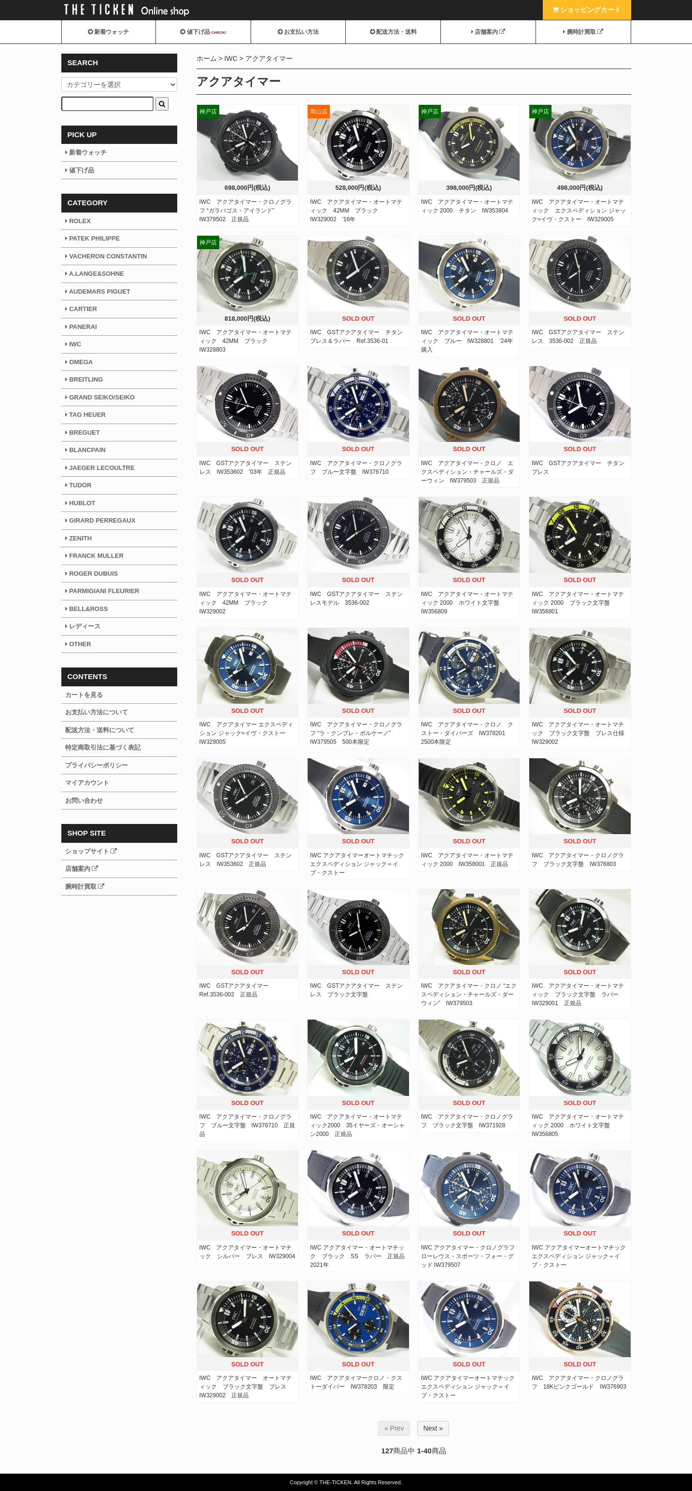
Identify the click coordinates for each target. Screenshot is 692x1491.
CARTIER (81, 308)
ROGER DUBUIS (91, 573)
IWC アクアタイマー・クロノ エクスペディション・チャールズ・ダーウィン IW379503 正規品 (467, 472)
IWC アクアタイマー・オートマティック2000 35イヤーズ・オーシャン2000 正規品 (357, 1125)
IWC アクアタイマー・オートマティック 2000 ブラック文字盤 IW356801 (578, 603)
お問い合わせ (84, 800)
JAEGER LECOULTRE (100, 467)
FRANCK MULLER (94, 555)
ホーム (207, 58)
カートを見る (84, 694)
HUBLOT (80, 503)
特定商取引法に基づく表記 (103, 747)
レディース (83, 626)
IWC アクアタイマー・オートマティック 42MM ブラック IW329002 (245, 603)
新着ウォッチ (108, 31)
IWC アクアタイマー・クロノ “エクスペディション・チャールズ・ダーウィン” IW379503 (469, 994)
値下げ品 (203, 31)
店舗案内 (488, 31)
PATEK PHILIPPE (92, 238)
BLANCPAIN (85, 450)
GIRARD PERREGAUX (100, 520)
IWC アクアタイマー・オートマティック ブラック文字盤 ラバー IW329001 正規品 (578, 994)
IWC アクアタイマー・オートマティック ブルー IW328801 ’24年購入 (467, 341)
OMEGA (79, 362)
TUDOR (78, 485)
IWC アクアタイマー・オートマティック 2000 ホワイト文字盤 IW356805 (578, 1125)
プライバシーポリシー (96, 765)
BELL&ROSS (86, 608)
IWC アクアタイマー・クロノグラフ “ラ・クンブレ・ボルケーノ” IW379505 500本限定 (356, 733)
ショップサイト (91, 851)
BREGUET (82, 432)
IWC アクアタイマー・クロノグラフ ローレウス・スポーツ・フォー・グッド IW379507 (468, 1256)
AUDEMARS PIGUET (97, 291)
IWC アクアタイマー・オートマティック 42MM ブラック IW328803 (245, 341)
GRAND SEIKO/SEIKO (100, 397)
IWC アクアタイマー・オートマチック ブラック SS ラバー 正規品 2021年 (360, 1256)
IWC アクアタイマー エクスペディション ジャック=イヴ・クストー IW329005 (246, 733)
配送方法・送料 (393, 31)
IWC (230, 58)
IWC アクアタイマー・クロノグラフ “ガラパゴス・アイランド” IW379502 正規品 (245, 211)
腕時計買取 (583, 31)
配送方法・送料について (99, 730)
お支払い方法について (96, 712)
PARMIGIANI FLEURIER (102, 591)
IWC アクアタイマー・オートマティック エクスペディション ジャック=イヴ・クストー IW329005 (579, 211)
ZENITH (78, 538)
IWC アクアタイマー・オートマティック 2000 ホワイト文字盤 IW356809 (467, 603)
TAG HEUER (85, 414)
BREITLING (84, 379)
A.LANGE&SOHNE (94, 273)
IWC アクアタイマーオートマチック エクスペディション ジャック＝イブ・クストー (357, 864)
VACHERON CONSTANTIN (106, 256)
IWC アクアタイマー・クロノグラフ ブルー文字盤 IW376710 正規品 (247, 1125)
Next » (433, 1428)
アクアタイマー (269, 58)
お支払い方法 (298, 31)
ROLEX (78, 221)
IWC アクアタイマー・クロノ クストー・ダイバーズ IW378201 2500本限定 (467, 733)
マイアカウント (87, 782)
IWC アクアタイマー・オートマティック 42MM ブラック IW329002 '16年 (356, 211)
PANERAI (81, 326)
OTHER (78, 644)
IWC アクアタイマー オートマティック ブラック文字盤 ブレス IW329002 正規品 (245, 1387)
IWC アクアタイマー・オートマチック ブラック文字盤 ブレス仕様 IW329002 (581, 733)
